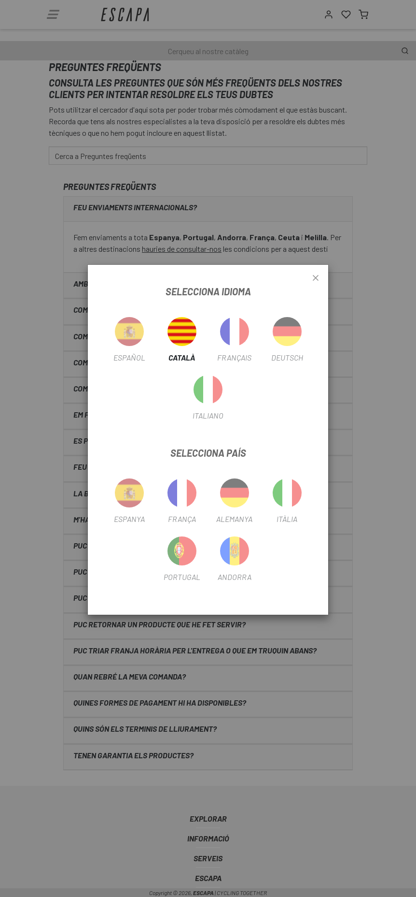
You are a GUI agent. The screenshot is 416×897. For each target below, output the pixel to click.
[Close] (315, 278)
